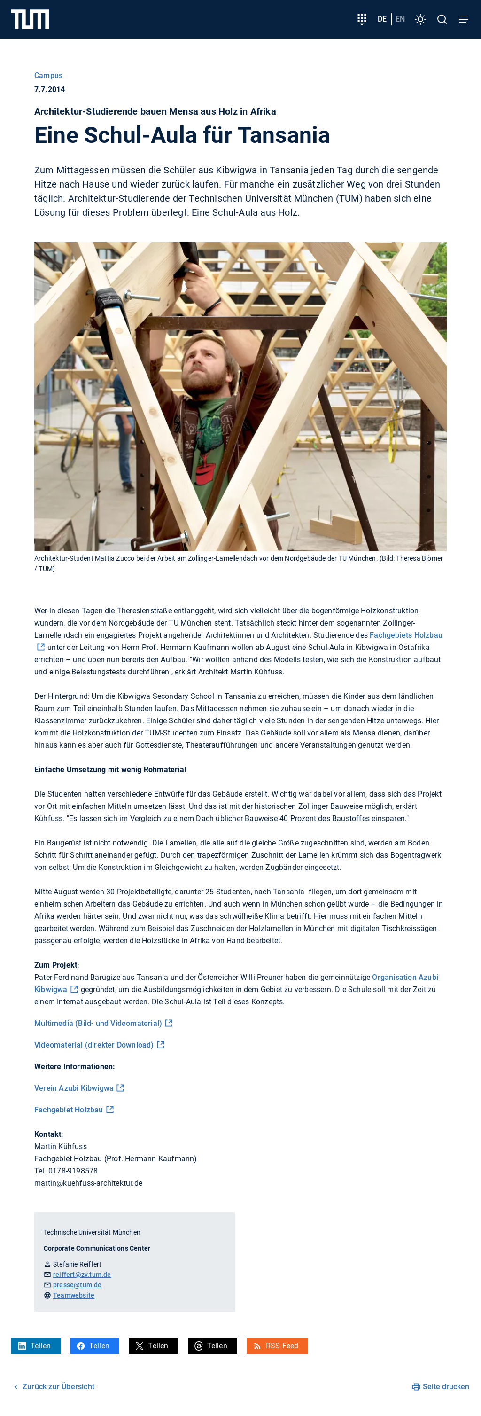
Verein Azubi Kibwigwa (74, 1088)
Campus (48, 75)
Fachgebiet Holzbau (68, 1109)
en (400, 19)
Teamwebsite (73, 1295)
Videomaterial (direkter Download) (94, 1044)
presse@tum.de (77, 1285)
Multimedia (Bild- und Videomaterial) (98, 1023)
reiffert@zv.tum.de (82, 1274)
